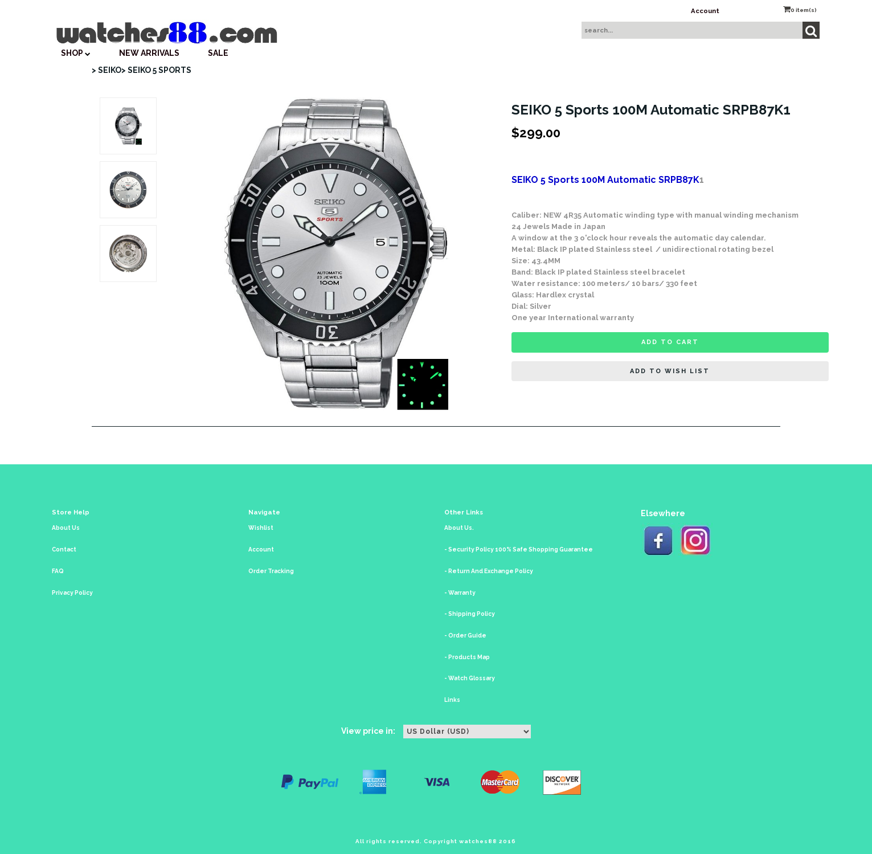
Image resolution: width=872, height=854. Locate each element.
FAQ (58, 571)
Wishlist (260, 528)
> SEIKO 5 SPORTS (156, 70)
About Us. (459, 528)
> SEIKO (106, 70)
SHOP (76, 53)
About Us (66, 528)
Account (705, 11)
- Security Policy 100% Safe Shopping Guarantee (518, 549)
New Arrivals (149, 53)
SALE (218, 53)
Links (452, 700)
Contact (64, 549)
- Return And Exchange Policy (488, 571)
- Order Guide (465, 635)
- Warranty (460, 593)
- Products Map (467, 657)
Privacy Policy (72, 593)
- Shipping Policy (469, 614)
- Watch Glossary (469, 678)
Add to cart (670, 342)
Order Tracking (271, 571)
